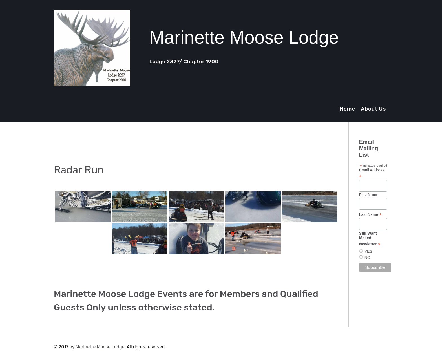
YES (368, 251)
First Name (368, 195)
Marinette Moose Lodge (100, 347)
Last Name (370, 214)
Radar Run (79, 170)
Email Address (371, 173)
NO (367, 257)
